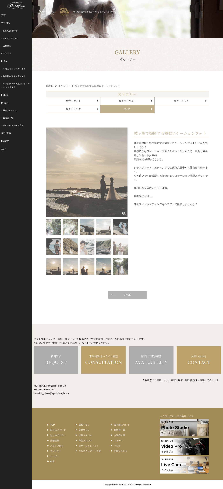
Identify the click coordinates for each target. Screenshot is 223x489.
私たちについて (10, 30)
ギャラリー (55, 451)
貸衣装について (10, 110)
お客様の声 (119, 435)
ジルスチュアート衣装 (13, 125)
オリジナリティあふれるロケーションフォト (15, 85)
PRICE (4, 94)
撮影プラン (84, 424)
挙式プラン (84, 430)
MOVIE (5, 141)
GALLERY (6, 133)
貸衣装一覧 (8, 117)
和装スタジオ (85, 440)
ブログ (117, 446)
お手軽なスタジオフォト (14, 76)
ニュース (118, 440)
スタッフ (7, 53)
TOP (3, 15)
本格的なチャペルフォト (14, 68)
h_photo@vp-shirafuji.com (55, 393)
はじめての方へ (10, 38)
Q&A (3, 149)
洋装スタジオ (85, 435)
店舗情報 (7, 45)
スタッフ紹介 (57, 446)
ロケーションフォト (89, 446)
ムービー (54, 456)
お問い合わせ (120, 451)
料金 (52, 461)
